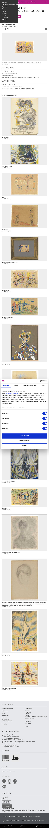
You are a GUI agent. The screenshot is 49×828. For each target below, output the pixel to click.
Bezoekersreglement (7, 720)
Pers (26, 726)
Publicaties (28, 712)
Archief (27, 715)
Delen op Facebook (3, 29)
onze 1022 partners (12, 393)
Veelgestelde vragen (8, 708)
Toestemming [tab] (6, 385)
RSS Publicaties (6, 803)
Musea (4, 11)
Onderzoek (5, 17)
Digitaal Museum (29, 718)
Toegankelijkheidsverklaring (27, 820)
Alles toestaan (24, 435)
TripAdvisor (4, 788)
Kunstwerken (46, 29)
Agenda (4, 7)
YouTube (9, 783)
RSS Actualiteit (5, 801)
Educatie (4, 15)
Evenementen (5, 717)
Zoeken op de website (3, 771)
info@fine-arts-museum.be (8, 811)
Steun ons (28, 723)
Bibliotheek (28, 710)
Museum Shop (5, 719)
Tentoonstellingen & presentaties (9, 4)
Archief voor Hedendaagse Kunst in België (36, 716)
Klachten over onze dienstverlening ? (11, 820)
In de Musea (5, 715)
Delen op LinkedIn (5, 29)
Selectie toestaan (24, 440)
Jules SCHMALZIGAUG (12, 85)
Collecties (5, 9)
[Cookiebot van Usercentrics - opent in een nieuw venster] (40, 381)
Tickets (4, 713)
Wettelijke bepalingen (39, 820)
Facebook (4, 783)
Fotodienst (27, 713)
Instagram (15, 783)
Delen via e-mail (8, 29)
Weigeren (24, 445)
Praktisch (4, 2)
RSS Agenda (5, 797)
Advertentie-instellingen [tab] (30, 385)
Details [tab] (16, 385)
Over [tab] (43, 385)
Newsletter (8, 806)
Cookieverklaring (7, 821)
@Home (4, 19)
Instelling (4, 13)
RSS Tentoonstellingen (6, 799)
